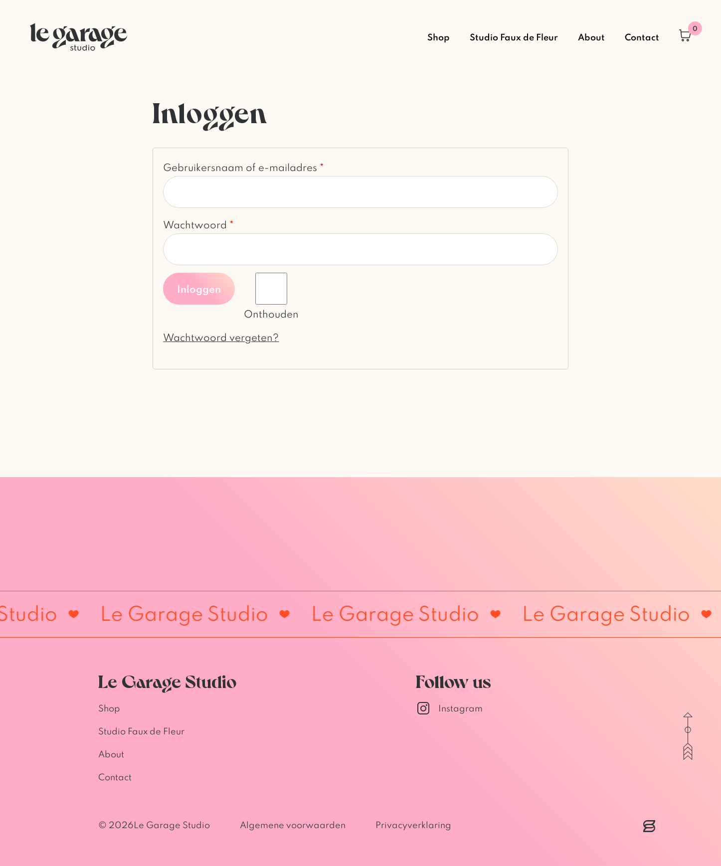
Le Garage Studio (172, 825)
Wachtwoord (198, 224)
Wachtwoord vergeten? (221, 337)
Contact (642, 37)
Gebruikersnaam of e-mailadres (243, 167)
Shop (438, 37)
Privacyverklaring (413, 825)
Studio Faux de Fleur (514, 37)
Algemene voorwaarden (293, 825)
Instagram (449, 708)
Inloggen (199, 288)
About (591, 37)
